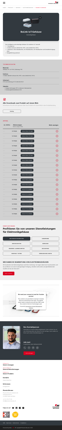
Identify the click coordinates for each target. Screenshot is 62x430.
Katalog (12, 111)
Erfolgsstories (6, 386)
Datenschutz (16, 423)
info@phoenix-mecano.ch (9, 401)
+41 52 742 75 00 (7, 399)
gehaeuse (18, 7)
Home (4, 7)
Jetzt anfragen (29, 353)
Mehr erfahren (8, 273)
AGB (4, 423)
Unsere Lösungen (8, 365)
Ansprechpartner (7, 380)
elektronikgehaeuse (28, 7)
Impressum (8, 423)
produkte (10, 7)
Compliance (23, 423)
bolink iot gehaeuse (41, 7)
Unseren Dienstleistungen (11, 369)
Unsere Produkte (8, 374)
